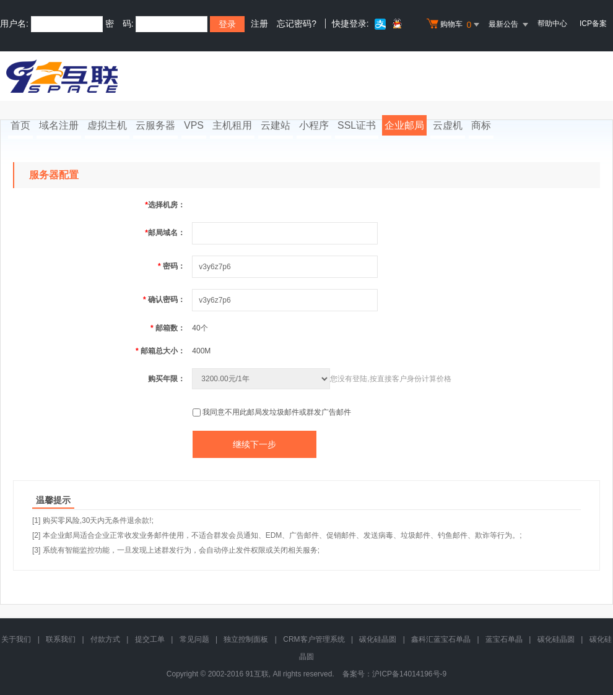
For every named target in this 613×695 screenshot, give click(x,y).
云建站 (275, 125)
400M (201, 351)
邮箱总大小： (160, 351)
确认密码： (164, 299)
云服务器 (155, 125)
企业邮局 (404, 125)
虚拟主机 (107, 125)
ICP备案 (593, 23)
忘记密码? (296, 23)
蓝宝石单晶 (504, 639)
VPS (194, 125)
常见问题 (194, 639)
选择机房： (165, 205)
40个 (199, 328)
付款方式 (105, 639)
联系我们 (61, 639)
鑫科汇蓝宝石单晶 (441, 639)
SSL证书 (356, 125)
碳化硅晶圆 (377, 639)
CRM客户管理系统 (313, 639)
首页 (20, 125)
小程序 (314, 125)
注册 (259, 23)
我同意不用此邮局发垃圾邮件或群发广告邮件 (276, 412)
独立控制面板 (246, 639)
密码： (171, 266)
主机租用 (232, 125)
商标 (481, 125)
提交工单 (150, 639)
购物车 (454, 25)
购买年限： (166, 378)
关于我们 (16, 639)
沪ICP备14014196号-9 (409, 674)
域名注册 (59, 125)
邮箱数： (167, 328)
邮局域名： (165, 232)
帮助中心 (552, 23)
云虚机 (448, 125)
